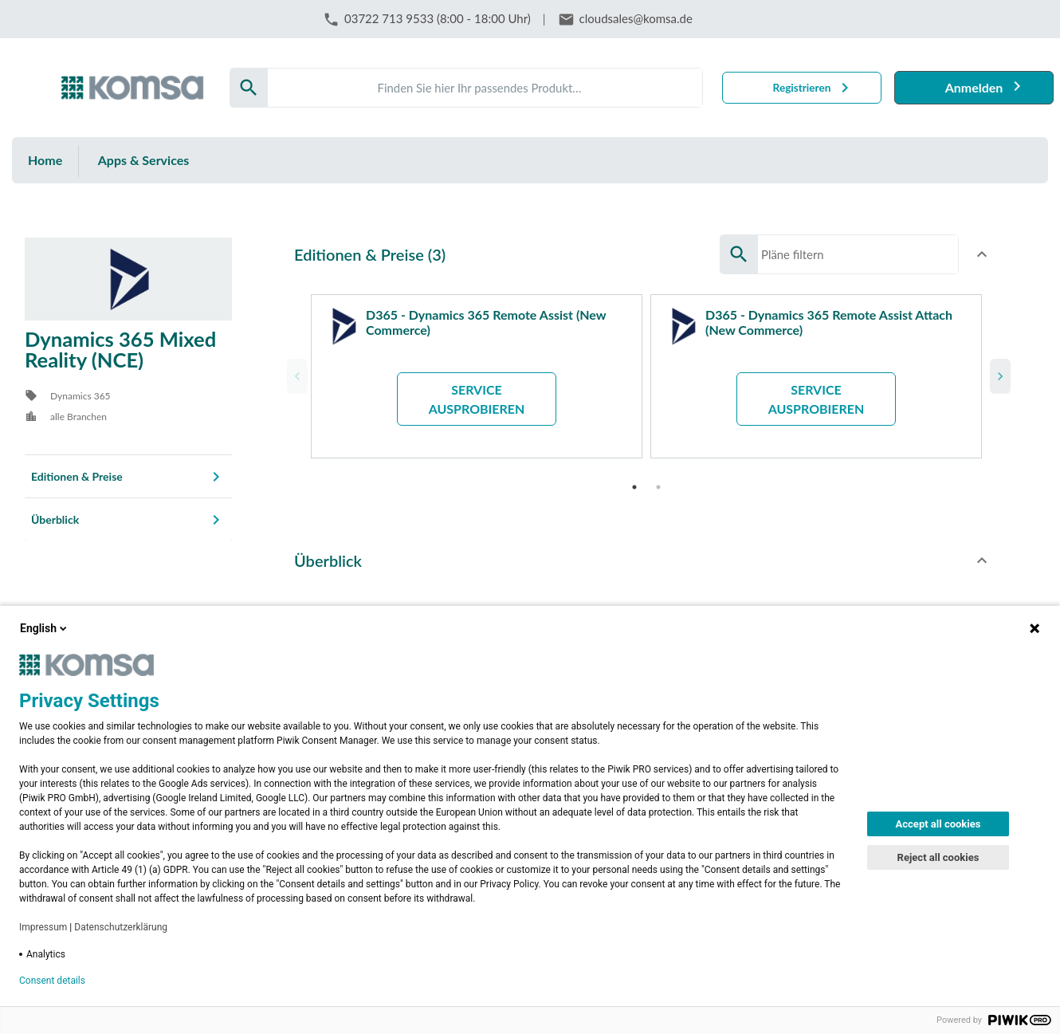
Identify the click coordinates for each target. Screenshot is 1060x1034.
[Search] (485, 88)
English (44, 628)
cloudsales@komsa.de (636, 18)
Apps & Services (144, 159)
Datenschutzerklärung (120, 927)
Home (45, 159)
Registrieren (802, 87)
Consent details (52, 980)
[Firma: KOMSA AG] (132, 87)
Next (998, 372)
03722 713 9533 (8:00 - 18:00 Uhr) (437, 18)
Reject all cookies (938, 857)
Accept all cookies (938, 824)
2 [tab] (658, 479)
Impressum (43, 927)
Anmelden (974, 87)
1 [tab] (634, 479)
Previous (295, 372)
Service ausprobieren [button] (477, 399)
